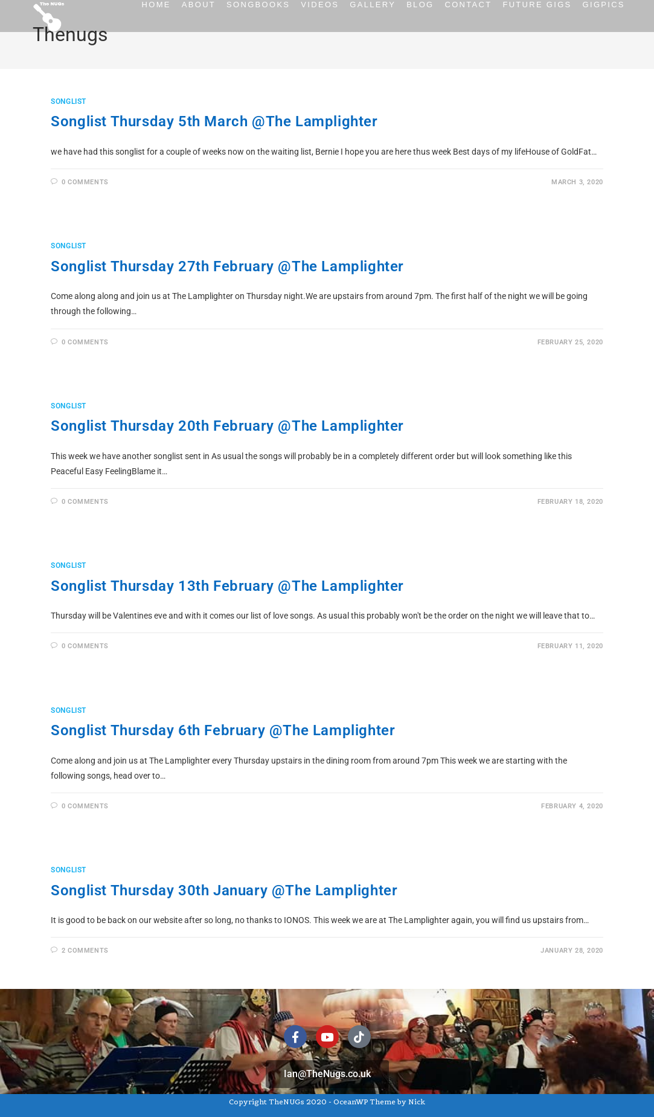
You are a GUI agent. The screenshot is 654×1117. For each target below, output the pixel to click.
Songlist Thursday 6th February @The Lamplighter (223, 730)
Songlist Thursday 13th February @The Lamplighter (227, 586)
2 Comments (85, 950)
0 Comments (85, 182)
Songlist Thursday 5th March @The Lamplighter (214, 121)
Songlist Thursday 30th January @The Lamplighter (224, 890)
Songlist (68, 101)
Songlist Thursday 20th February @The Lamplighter (227, 425)
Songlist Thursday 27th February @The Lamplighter (227, 266)
